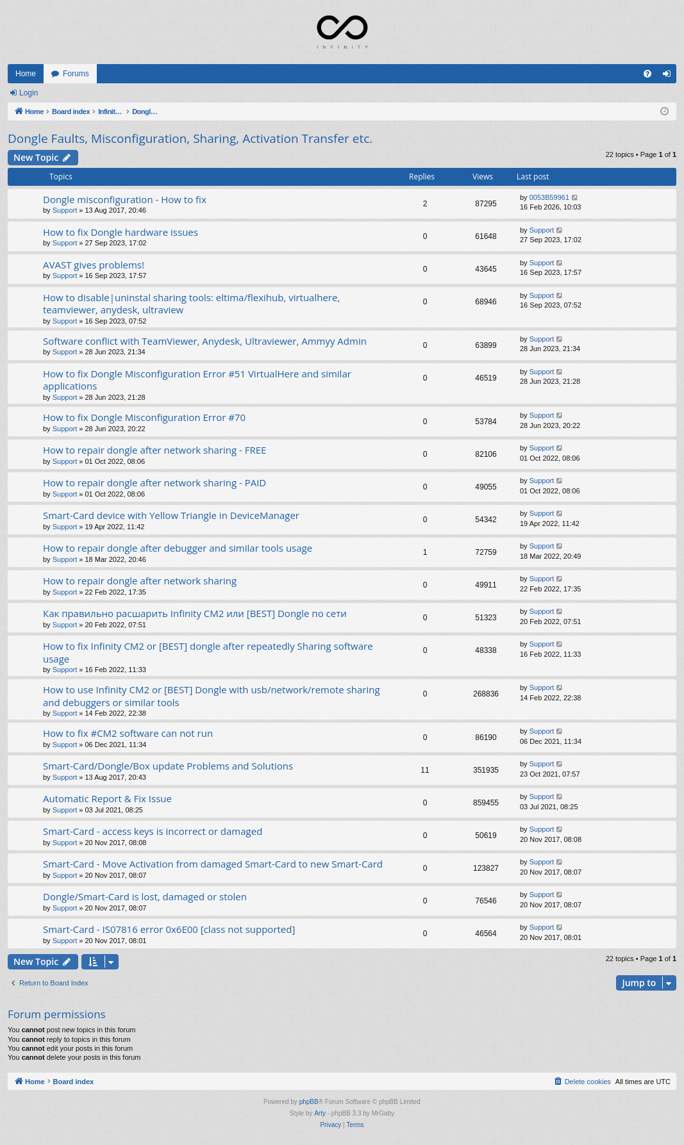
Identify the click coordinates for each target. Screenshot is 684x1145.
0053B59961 (549, 197)
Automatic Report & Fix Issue (107, 798)
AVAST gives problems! (93, 264)
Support (65, 210)
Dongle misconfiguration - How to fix (124, 199)
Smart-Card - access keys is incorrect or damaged (152, 831)
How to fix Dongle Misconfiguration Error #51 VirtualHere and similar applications (197, 379)
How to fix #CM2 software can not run (128, 733)
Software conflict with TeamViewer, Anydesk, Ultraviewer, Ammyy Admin (205, 340)
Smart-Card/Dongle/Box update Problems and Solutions (168, 765)
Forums (76, 73)
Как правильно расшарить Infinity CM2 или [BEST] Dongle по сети (195, 613)
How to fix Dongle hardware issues (120, 232)
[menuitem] (647, 73)
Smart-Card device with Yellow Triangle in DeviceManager (171, 515)
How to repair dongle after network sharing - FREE (154, 449)
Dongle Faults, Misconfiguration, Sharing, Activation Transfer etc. (190, 138)
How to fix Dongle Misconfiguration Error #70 (144, 417)
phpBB (309, 1101)
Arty (320, 1113)
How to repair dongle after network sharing (140, 580)
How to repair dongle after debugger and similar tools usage (177, 547)
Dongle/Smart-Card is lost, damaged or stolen (145, 896)
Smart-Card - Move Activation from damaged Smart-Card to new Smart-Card (213, 863)
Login (28, 92)
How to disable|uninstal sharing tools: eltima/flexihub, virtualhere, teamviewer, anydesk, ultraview (191, 303)
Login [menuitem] (669, 76)
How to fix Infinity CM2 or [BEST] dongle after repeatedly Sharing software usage (208, 651)
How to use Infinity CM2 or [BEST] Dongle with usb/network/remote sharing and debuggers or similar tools (211, 695)
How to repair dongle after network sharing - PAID (154, 482)
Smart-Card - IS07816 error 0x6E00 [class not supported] (169, 929)
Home (25, 73)
